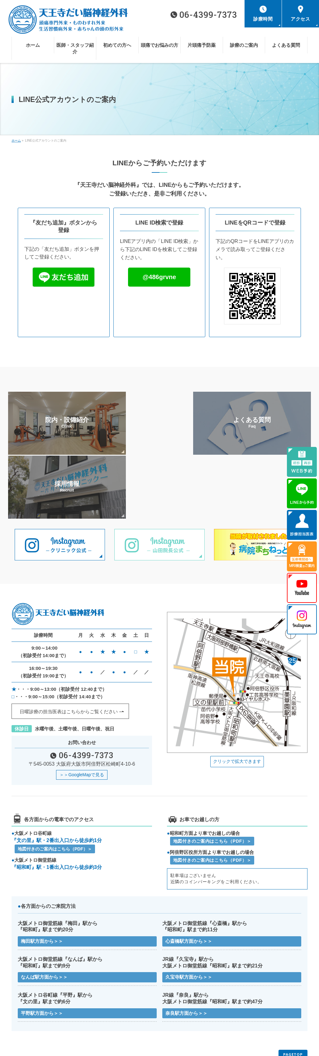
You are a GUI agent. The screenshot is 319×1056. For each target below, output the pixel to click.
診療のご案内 (99, 1015)
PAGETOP (293, 992)
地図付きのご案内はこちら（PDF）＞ (55, 785)
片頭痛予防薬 (26, 1015)
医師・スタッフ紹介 (105, 1006)
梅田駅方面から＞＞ (42, 877)
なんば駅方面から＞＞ (44, 914)
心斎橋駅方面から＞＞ (188, 877)
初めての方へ (174, 1006)
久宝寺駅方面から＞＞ (188, 914)
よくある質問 (174, 1015)
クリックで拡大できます (237, 697)
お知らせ (22, 1024)
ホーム (20, 1006)
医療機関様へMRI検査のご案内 (262, 1015)
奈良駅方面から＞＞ (186, 950)
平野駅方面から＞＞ (42, 950)
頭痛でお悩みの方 (251, 1006)
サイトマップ (99, 1024)
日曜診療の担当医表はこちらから (69, 647)
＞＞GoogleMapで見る (82, 710)
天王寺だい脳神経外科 (157, 1046)
